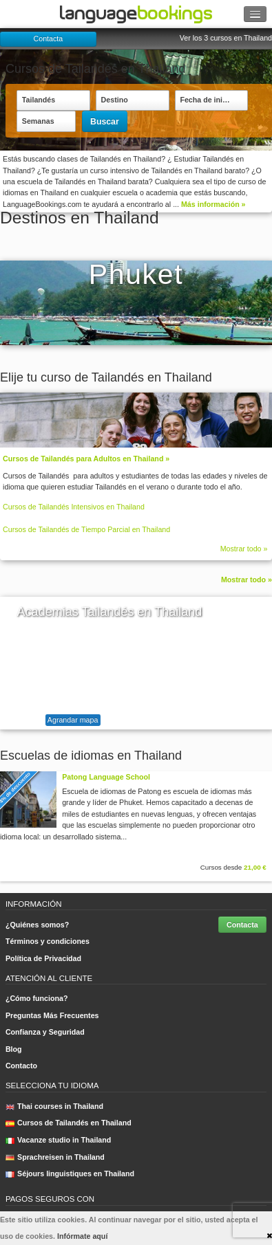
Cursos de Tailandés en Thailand (69, 1123)
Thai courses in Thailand (54, 1106)
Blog (14, 1049)
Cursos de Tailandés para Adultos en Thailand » (86, 458)
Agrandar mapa (73, 720)
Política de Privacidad (43, 958)
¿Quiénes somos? (37, 925)
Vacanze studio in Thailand (58, 1140)
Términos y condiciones (48, 941)
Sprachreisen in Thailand (55, 1157)
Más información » (213, 204)
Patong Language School (106, 777)
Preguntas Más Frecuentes (52, 1015)
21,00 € (255, 867)
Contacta (48, 38)
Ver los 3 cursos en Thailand (226, 38)
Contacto (21, 1065)
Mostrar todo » (244, 548)
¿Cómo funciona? (37, 998)
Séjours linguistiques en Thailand (70, 1173)
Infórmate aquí (82, 1236)
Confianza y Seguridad (45, 1032)
